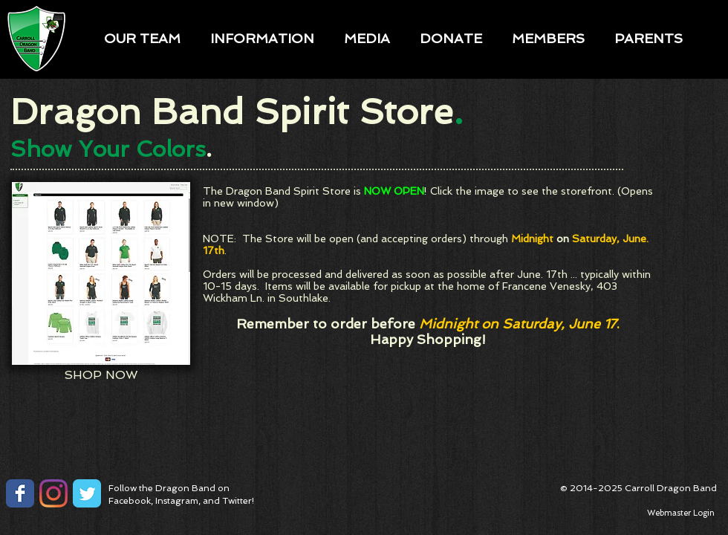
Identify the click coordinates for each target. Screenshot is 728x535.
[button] (142, 38)
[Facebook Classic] (20, 493)
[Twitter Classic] (87, 493)
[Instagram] (53, 493)
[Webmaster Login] (680, 513)
